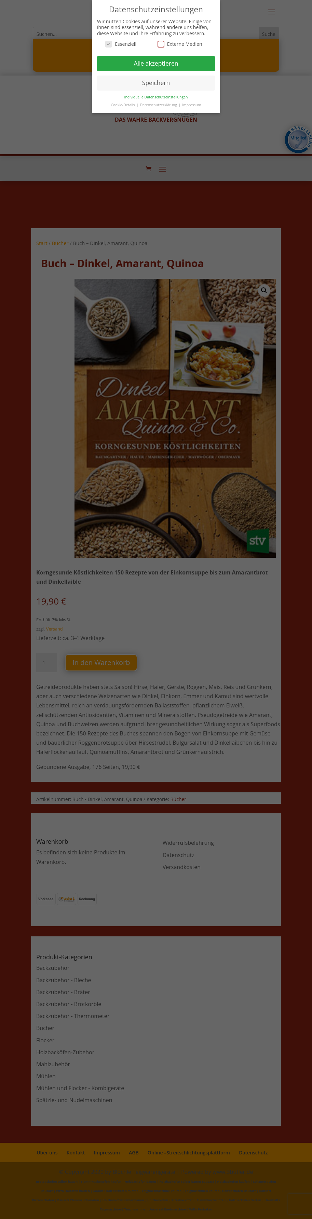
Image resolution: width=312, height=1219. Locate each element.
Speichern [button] (156, 83)
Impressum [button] (191, 105)
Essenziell (120, 44)
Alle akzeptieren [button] (156, 63)
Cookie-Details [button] (123, 105)
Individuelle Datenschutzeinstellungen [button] (156, 97)
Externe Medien (180, 44)
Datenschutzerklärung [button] (159, 105)
